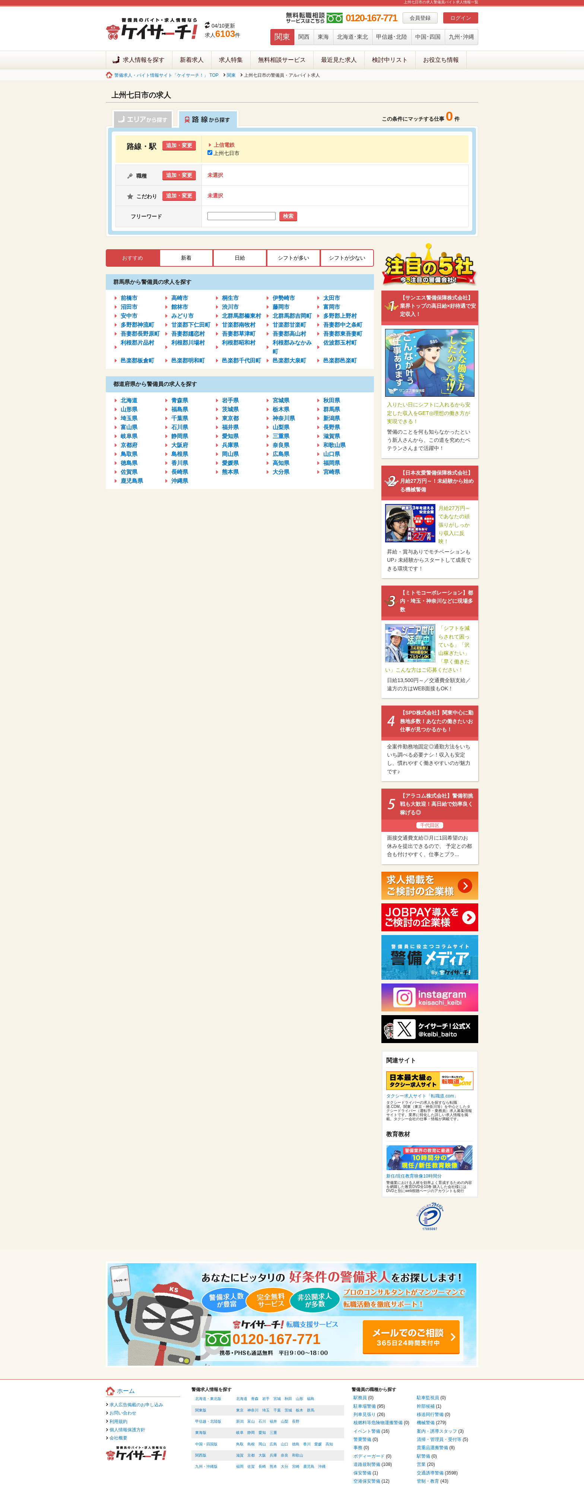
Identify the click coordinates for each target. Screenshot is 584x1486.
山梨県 (281, 427)
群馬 (310, 1410)
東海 (323, 37)
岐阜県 (129, 436)
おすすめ (132, 258)
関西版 (200, 1455)
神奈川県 (284, 418)
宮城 (277, 1399)
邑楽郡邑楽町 (340, 360)
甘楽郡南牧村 (239, 324)
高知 (329, 1444)
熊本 (273, 1466)
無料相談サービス (282, 60)
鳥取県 (129, 454)
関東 (282, 36)
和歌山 (297, 1455)
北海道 (129, 400)
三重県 (281, 436)
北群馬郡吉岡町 (292, 316)
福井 (273, 1421)
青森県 (179, 400)
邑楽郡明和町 (188, 360)
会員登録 (420, 18)
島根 (251, 1444)
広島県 (281, 454)
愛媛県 (230, 463)
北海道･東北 (352, 37)
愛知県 (230, 436)
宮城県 (281, 400)
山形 (299, 1399)
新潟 (240, 1421)
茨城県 (230, 409)
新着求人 (192, 60)
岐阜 (240, 1432)
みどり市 (182, 316)
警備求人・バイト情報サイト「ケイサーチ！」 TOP (166, 75)
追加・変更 (179, 145)
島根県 (179, 454)
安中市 (129, 316)
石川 (262, 1421)
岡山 (262, 1444)
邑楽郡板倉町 (137, 360)
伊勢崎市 (284, 298)
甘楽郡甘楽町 (289, 324)
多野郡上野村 (340, 316)
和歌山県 (334, 445)
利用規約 (118, 1421)
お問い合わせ (123, 1413)
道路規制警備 (366, 1464)
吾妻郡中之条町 (342, 324)
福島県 (179, 409)
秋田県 (331, 400)
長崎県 (179, 472)
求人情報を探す (144, 60)
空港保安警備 (366, 1481)
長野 (295, 1421)
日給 (240, 258)
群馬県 (331, 409)
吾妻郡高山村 (289, 333)
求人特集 (231, 60)
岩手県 (230, 400)
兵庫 (273, 1455)
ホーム (126, 1391)
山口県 (331, 454)
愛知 (262, 1432)
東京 (240, 1410)
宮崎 (295, 1466)
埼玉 (266, 1410)
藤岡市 (281, 307)
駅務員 (360, 1397)
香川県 (179, 463)
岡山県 (230, 454)
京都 (251, 1455)
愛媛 (318, 1444)
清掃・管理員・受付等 (439, 1439)
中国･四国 (428, 37)
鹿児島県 (132, 481)
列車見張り (364, 1414)
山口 (284, 1444)
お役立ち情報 (441, 60)
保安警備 (362, 1473)
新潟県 (331, 418)
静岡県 (179, 436)
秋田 (288, 1399)
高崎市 (179, 298)
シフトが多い (293, 258)
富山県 (129, 427)
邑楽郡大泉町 (289, 360)
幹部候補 (426, 1406)
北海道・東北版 (208, 1399)
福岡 (240, 1466)
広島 (273, 1444)
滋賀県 (331, 436)
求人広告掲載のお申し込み (136, 1404)
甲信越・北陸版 (208, 1421)
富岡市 (331, 307)
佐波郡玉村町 (340, 342)
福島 (310, 1399)
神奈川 (252, 1410)
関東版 (200, 1410)
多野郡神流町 (137, 324)
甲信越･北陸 (391, 37)
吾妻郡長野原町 (140, 333)
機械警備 (426, 1422)
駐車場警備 (364, 1406)
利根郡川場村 (188, 342)
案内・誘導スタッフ (437, 1431)
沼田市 (129, 307)
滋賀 (240, 1455)
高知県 (281, 463)
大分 (284, 1466)
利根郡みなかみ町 (292, 347)
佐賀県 (129, 472)
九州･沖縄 (461, 37)
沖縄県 (179, 481)
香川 (307, 1444)
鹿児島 (308, 1466)
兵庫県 (230, 445)
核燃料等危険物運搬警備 (378, 1422)
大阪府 (179, 445)
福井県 (230, 427)
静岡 (251, 1432)
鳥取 (240, 1444)
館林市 (179, 307)
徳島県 (129, 463)
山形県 (129, 409)
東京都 (230, 418)
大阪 (262, 1455)
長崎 (262, 1466)
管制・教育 (428, 1481)
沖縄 (322, 1466)
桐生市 (230, 298)
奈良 (284, 1455)
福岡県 (331, 463)
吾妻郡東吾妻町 (342, 333)
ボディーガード (369, 1456)
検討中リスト (390, 60)
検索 (288, 216)
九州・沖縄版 (206, 1466)
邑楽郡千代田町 (241, 360)
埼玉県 (129, 418)
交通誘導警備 (430, 1473)
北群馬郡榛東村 (241, 316)
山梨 (284, 1421)
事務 (357, 1447)
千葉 (277, 1410)
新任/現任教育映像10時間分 (414, 1176)
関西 (304, 37)
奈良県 (281, 445)
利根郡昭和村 (239, 342)
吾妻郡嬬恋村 (188, 333)
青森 (254, 1399)
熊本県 (230, 472)
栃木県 (281, 409)
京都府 (129, 445)
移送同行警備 (430, 1414)
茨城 (288, 1410)
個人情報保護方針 (127, 1429)
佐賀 (251, 1466)
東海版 (200, 1432)
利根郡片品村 (137, 342)
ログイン (460, 18)
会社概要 (118, 1438)
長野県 (331, 427)
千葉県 (179, 418)
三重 (273, 1432)
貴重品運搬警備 (432, 1447)
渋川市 (230, 307)
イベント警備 (366, 1431)
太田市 (331, 298)
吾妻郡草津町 (239, 333)
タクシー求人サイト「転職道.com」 (422, 1096)
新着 (186, 258)
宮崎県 (331, 472)
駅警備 (423, 1456)
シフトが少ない (347, 258)
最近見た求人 (339, 60)
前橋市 (129, 298)
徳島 (295, 1444)
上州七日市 (223, 153)
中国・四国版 (206, 1444)
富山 (251, 1421)
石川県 (179, 427)
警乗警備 (362, 1439)
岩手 (266, 1399)
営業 (421, 1464)
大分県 (281, 472)
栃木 (299, 1410)
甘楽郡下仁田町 (190, 324)
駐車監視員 (428, 1397)
